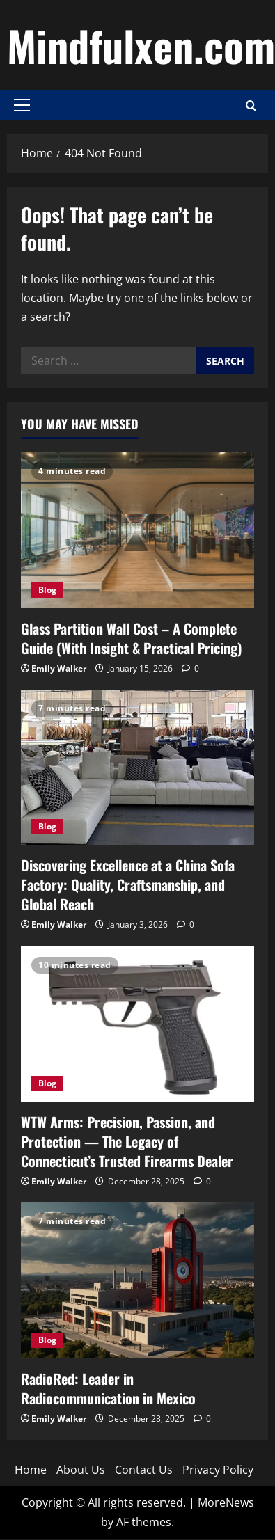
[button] (22, 105)
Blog (47, 590)
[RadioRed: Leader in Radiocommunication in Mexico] (137, 1280)
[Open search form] (251, 105)
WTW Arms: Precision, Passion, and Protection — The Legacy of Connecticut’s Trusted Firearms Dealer (127, 1141)
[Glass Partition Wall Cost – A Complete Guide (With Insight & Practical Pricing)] (137, 530)
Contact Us (144, 1469)
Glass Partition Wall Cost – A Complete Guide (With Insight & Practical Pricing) (131, 638)
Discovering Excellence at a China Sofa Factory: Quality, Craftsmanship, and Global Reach (128, 884)
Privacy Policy (217, 1469)
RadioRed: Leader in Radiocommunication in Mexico (108, 1388)
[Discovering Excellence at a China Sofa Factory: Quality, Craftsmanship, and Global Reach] (137, 767)
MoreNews (226, 1502)
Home (31, 1469)
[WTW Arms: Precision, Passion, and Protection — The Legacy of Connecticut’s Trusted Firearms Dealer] (137, 1024)
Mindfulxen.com (141, 45)
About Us (80, 1469)
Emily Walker (58, 668)
